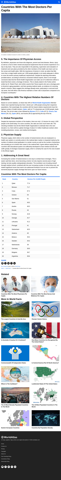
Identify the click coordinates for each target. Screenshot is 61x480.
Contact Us (4, 446)
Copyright (3, 451)
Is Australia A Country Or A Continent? (13, 340)
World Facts (17, 266)
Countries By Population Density (42, 428)
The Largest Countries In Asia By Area (13, 319)
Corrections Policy (5, 458)
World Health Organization (42, 103)
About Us (3, 453)
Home (2, 443)
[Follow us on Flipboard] (2, 467)
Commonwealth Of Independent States (13, 363)
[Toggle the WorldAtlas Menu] (2, 2)
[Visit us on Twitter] (9, 467)
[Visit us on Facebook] (5, 467)
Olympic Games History (39, 319)
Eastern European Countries (10, 428)
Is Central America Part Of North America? (45, 363)
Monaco (32, 111)
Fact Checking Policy (6, 456)
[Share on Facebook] (5, 263)
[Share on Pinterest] (11, 263)
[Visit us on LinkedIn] (15, 467)
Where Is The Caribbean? (9, 384)
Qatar (25, 109)
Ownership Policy (5, 461)
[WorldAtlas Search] (59, 2)
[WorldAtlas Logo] (10, 2)
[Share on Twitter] (8, 263)
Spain (14, 113)
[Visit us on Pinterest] (12, 467)
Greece (51, 111)
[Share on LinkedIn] (14, 263)
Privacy (3, 448)
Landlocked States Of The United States (44, 384)
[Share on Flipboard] (2, 263)
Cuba (42, 111)
